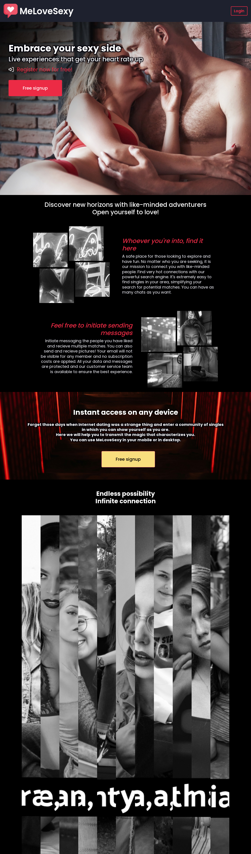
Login (239, 11)
